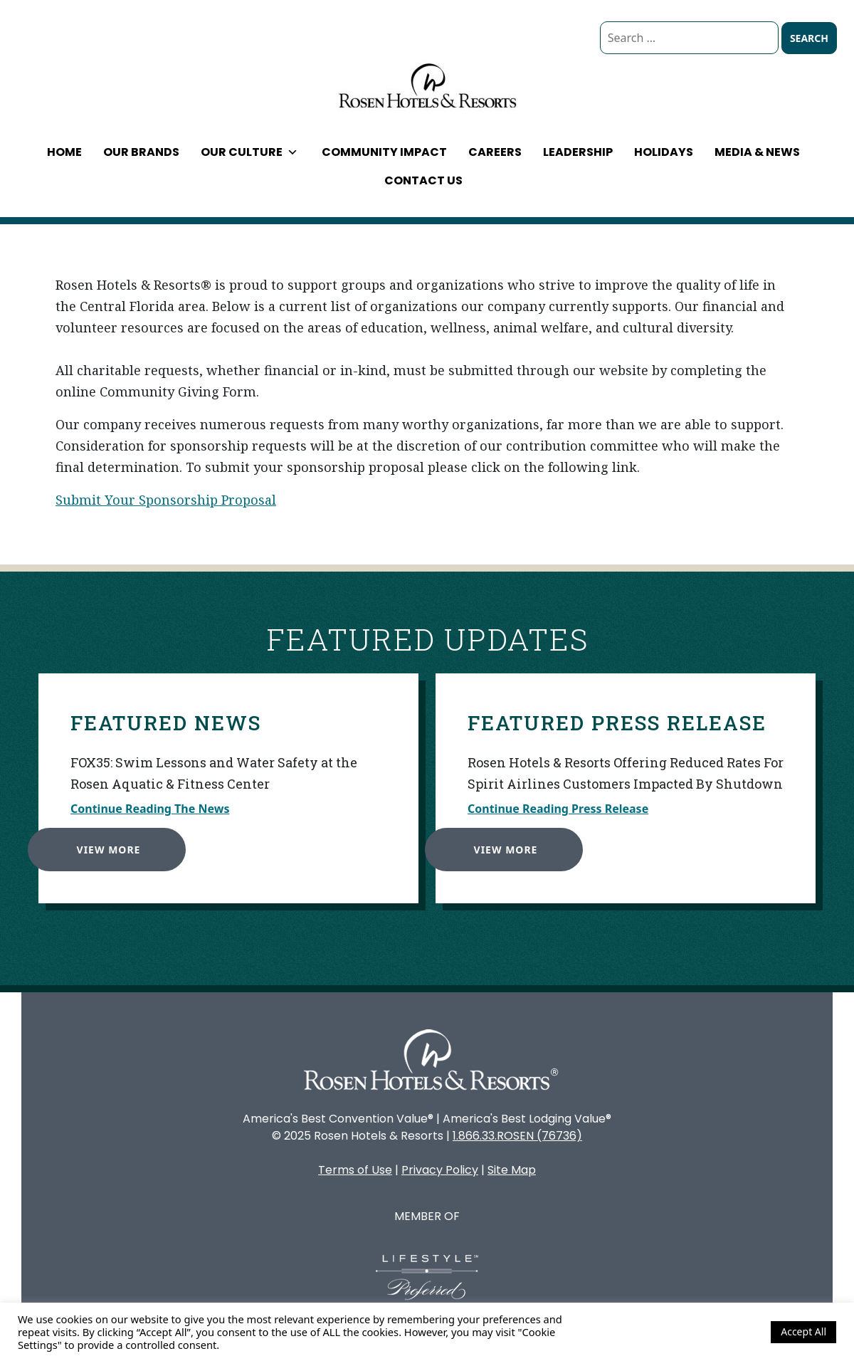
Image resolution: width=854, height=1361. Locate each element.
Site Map (511, 1170)
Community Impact (384, 152)
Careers (495, 152)
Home (64, 152)
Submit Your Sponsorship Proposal (166, 499)
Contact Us (423, 180)
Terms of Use (355, 1170)
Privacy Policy (439, 1170)
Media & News (757, 152)
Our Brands (141, 152)
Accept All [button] (803, 1331)
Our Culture (249, 152)
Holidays (663, 152)
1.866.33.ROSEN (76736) (517, 1136)
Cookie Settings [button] (721, 1331)
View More (102, 843)
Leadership (578, 152)
